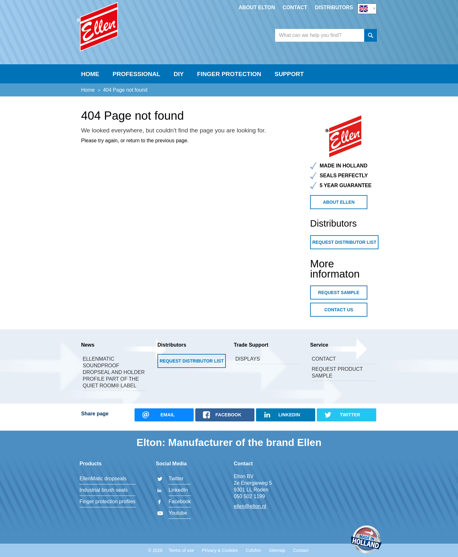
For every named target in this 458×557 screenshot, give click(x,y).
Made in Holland (366, 539)
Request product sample (337, 377)
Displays (247, 363)
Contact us (338, 314)
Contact (295, 7)
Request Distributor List (344, 246)
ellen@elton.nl (250, 506)
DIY (179, 78)
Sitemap (277, 550)
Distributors (334, 7)
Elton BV (125, 30)
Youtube (178, 513)
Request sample (338, 297)
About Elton (257, 7)
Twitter (176, 478)
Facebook (180, 501)
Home (90, 78)
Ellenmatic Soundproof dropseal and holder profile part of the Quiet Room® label (114, 377)
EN (367, 8)
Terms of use (181, 550)
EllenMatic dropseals (103, 478)
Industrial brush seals (104, 490)
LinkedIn (178, 490)
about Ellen (339, 206)
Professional (136, 78)
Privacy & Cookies (220, 550)
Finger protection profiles (107, 501)
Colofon (253, 550)
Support (289, 78)
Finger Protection (229, 78)
